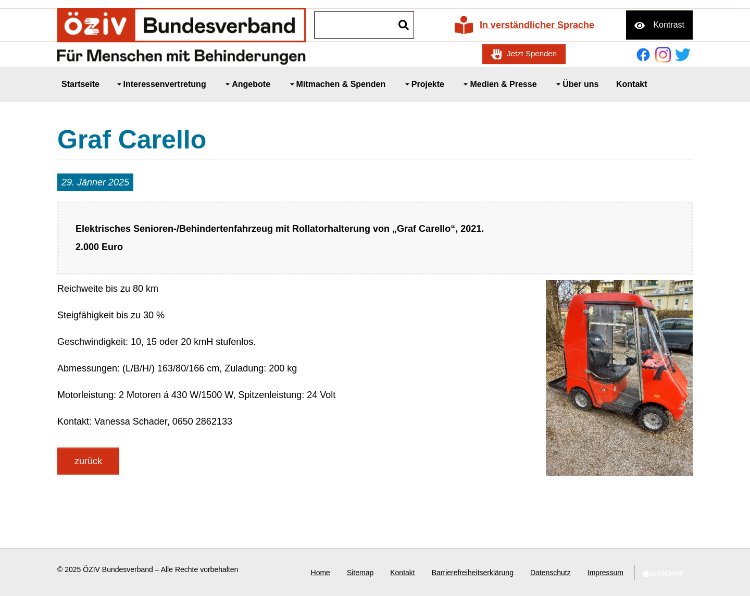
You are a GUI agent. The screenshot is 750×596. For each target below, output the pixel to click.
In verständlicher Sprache (537, 25)
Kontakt (402, 572)
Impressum (605, 572)
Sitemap (360, 572)
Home (320, 572)
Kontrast (668, 24)
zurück (88, 461)
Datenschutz (550, 572)
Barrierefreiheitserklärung (473, 572)
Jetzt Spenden (532, 53)
